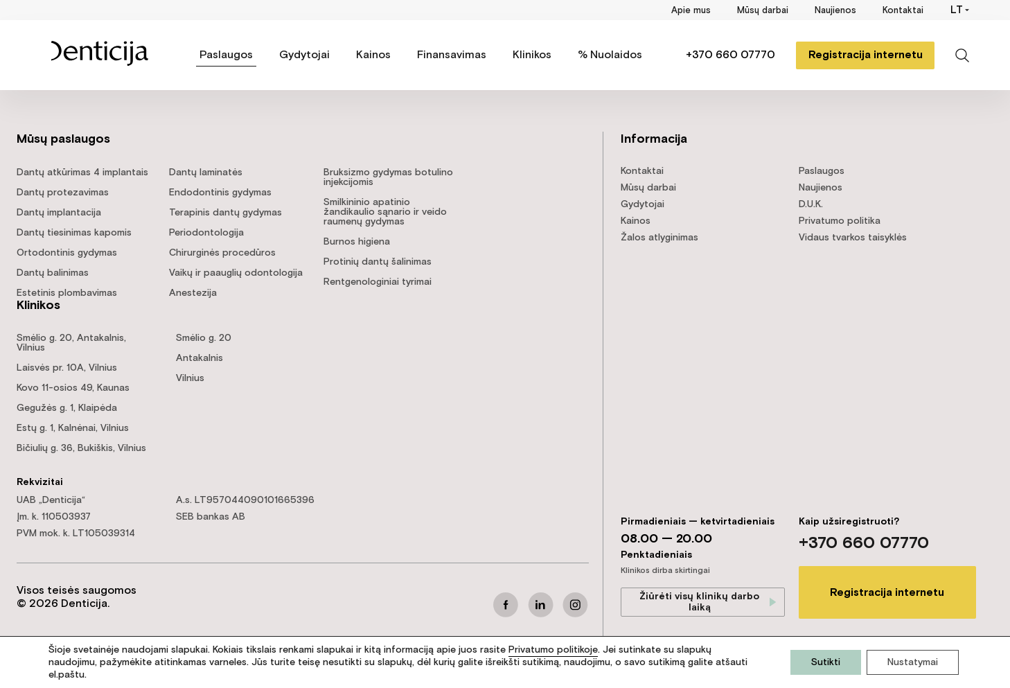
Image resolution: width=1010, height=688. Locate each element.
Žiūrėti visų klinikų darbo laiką (699, 602)
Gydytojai (304, 55)
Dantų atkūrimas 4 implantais (82, 172)
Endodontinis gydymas (220, 192)
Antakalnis (199, 358)
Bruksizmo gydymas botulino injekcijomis (388, 177)
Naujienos (835, 11)
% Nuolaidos (610, 55)
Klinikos (532, 55)
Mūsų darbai (762, 11)
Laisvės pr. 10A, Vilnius (67, 368)
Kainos (373, 55)
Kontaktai (903, 11)
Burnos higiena (357, 242)
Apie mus (691, 11)
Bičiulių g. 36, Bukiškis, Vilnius (81, 448)
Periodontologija (206, 233)
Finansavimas (451, 55)
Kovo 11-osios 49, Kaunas (73, 388)
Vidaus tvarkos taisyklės (853, 237)
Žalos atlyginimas (659, 237)
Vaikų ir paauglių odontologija (236, 273)
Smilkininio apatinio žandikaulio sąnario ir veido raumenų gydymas (385, 212)
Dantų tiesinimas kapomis (74, 233)
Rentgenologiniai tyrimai (378, 282)
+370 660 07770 (730, 55)
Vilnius (190, 378)
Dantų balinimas (53, 273)
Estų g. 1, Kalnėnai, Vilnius (73, 428)
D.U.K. (811, 204)
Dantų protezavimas (63, 192)
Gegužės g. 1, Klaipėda (67, 408)
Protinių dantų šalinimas (378, 262)
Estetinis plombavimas (67, 293)
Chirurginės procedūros (222, 253)
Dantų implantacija (59, 212)
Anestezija (193, 293)
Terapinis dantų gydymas (225, 212)
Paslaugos (226, 55)
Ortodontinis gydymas (67, 253)
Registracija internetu (865, 55)
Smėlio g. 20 (203, 338)
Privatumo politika (839, 221)
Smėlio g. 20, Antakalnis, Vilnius (71, 343)
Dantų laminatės (205, 172)
